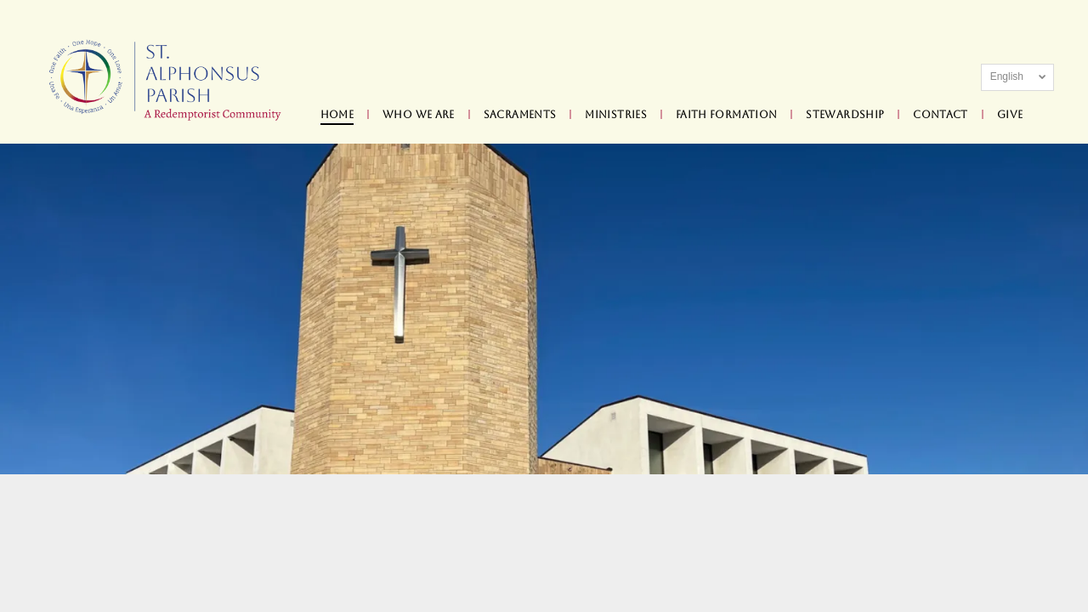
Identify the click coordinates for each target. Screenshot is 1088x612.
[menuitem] (339, 115)
